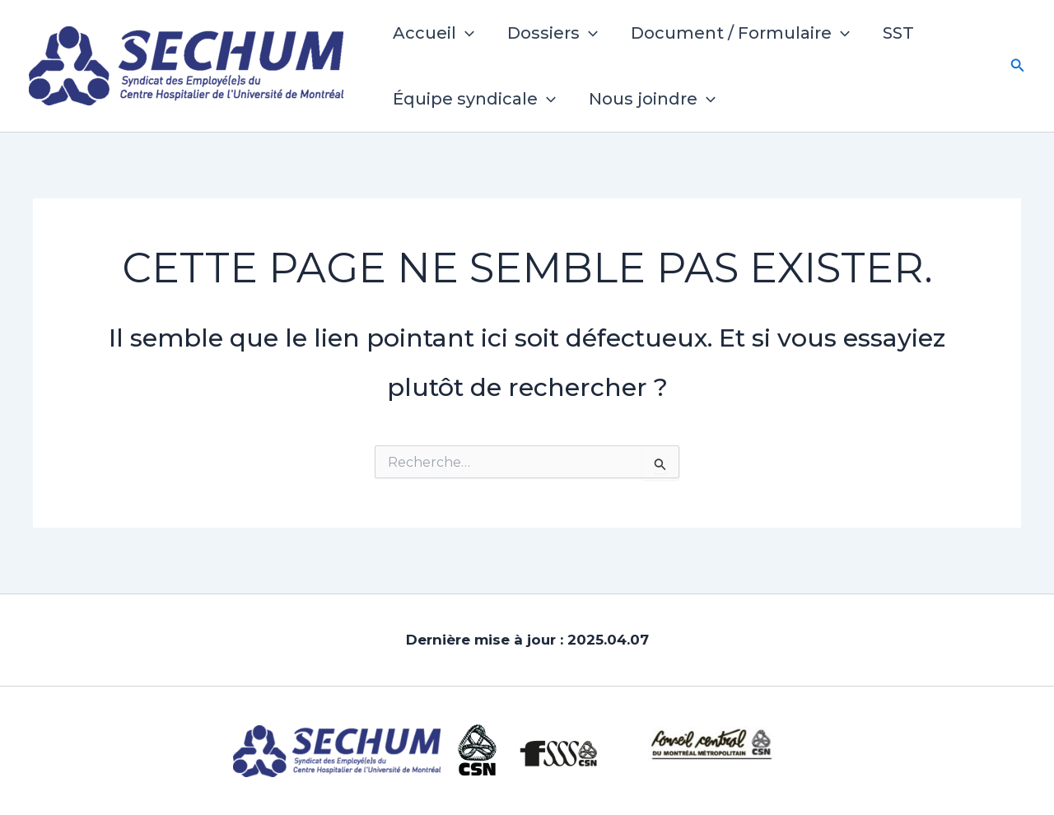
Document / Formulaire (740, 33)
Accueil (433, 33)
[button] (465, 33)
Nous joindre (652, 99)
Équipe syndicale (474, 99)
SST (898, 33)
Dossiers (552, 33)
